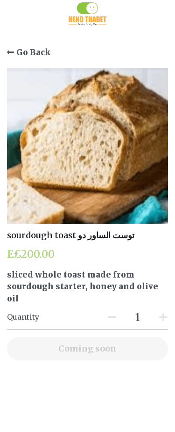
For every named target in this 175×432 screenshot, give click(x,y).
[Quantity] (138, 317)
